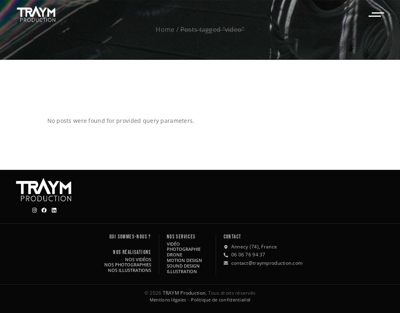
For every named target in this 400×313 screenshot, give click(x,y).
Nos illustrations (129, 270)
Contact (233, 237)
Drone (174, 255)
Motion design (184, 260)
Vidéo (173, 244)
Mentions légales (168, 300)
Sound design (183, 266)
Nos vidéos (138, 259)
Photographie (184, 249)
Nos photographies (127, 265)
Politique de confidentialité (220, 300)
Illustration (182, 271)
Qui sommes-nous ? (130, 237)
